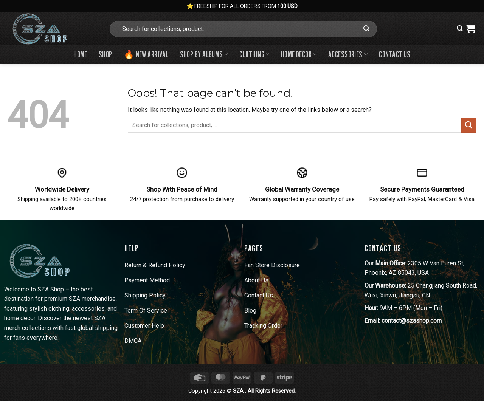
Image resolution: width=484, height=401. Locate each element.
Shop (105, 54)
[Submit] (366, 28)
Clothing (254, 54)
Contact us (394, 54)
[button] (460, 28)
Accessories (348, 54)
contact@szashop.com (412, 320)
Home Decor (299, 54)
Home (80, 54)
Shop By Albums (204, 54)
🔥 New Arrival (146, 54)
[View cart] (470, 29)
